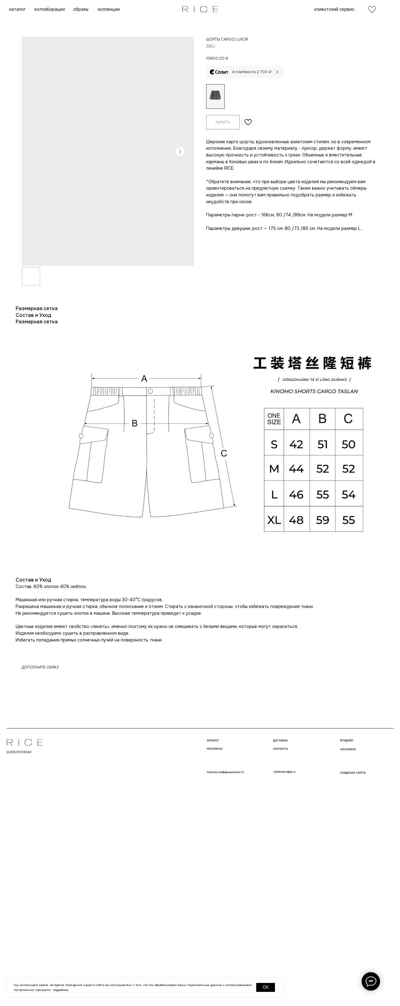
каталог (121, 742)
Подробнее (61, 990)
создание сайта (201, 827)
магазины (123, 752)
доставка (195, 742)
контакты (195, 752)
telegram (194, 781)
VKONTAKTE (195, 792)
